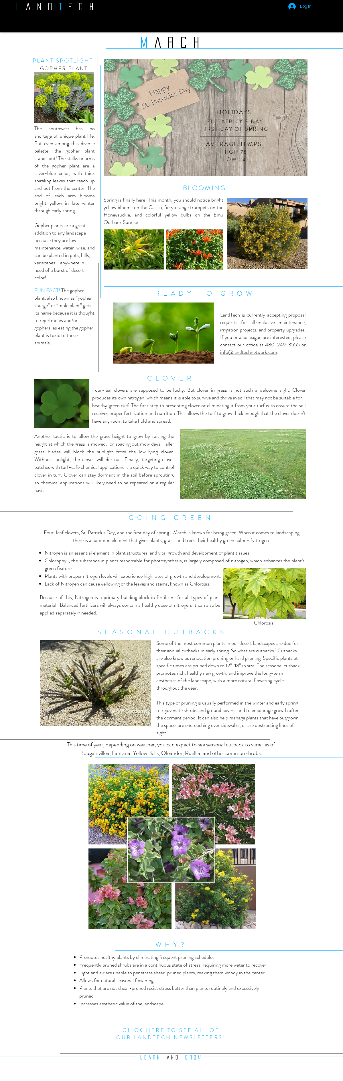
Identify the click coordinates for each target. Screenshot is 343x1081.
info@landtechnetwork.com (248, 352)
